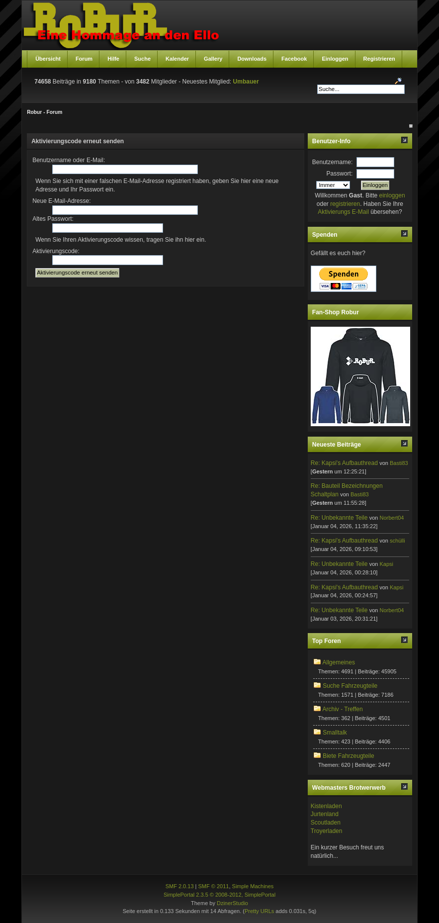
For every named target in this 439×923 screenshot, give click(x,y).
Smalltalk (335, 732)
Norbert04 (392, 518)
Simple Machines (253, 886)
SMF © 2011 (213, 886)
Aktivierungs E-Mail (343, 211)
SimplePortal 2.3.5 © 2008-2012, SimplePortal (219, 895)
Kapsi (387, 564)
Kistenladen (326, 806)
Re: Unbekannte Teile (339, 517)
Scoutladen (326, 822)
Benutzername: (332, 162)
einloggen (392, 195)
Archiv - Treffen (343, 709)
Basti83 (399, 463)
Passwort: (340, 173)
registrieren (345, 203)
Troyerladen (327, 831)
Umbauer (246, 81)
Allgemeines (339, 662)
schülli (397, 541)
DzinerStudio (232, 903)
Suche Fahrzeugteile (350, 685)
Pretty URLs (259, 911)
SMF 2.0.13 (180, 886)
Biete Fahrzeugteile (348, 755)
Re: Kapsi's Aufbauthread (344, 463)
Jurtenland (325, 814)
